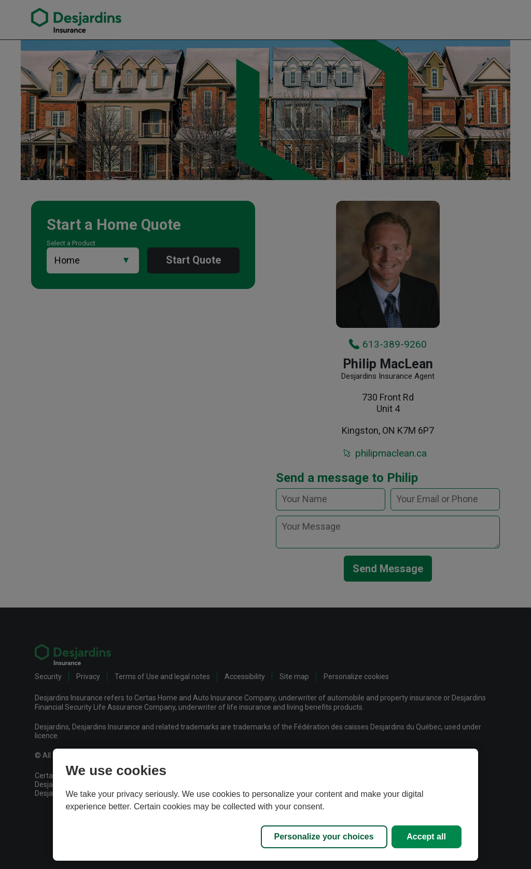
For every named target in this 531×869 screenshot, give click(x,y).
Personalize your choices (324, 836)
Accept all (426, 836)
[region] (265, 805)
